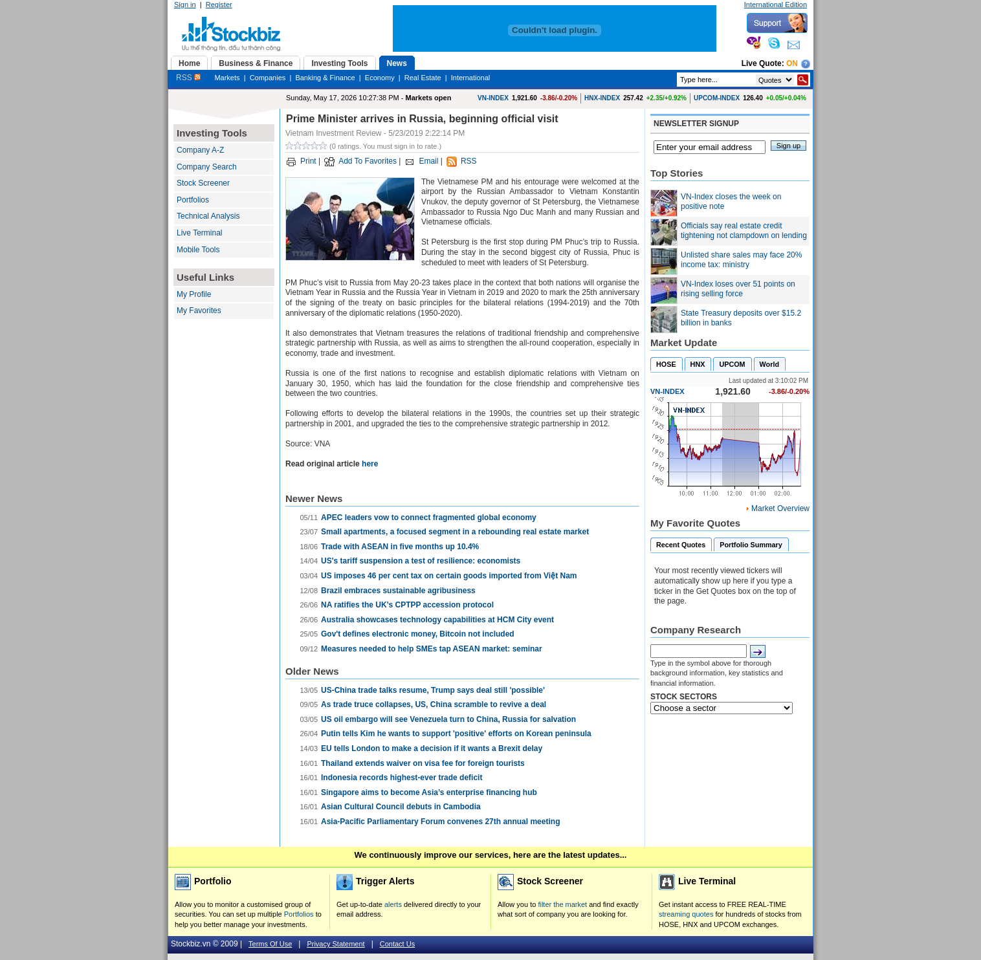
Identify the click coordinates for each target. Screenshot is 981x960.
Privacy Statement (335, 944)
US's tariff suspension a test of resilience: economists (420, 560)
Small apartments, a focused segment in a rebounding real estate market (455, 531)
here (370, 463)
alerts (393, 904)
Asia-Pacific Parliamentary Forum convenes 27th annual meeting (440, 821)
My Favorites (199, 310)
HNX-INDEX (602, 98)
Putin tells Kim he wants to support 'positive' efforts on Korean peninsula (456, 733)
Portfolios (193, 199)
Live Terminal (199, 232)
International (470, 78)
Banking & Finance (325, 78)
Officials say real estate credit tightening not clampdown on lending (744, 231)
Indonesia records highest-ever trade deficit (401, 777)
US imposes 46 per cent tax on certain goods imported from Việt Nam (449, 575)
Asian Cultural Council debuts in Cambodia (401, 806)
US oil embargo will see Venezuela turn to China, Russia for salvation (448, 719)
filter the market (562, 904)
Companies (268, 78)
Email (428, 161)
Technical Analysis (208, 216)
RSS (188, 77)
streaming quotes (686, 914)
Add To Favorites (367, 161)
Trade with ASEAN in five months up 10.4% (400, 546)
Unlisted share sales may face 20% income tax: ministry (741, 260)
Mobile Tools (198, 249)
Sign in (185, 4)
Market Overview (780, 508)
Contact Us (397, 944)
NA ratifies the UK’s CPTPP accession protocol (407, 604)
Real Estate (422, 78)
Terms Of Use (270, 944)
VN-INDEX (493, 98)
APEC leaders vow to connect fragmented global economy (428, 517)
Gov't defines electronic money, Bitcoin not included (417, 633)
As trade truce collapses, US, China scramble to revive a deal (433, 704)
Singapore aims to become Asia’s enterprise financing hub (429, 792)
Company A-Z (200, 150)
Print (308, 161)
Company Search (207, 166)
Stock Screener (203, 183)
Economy (380, 78)
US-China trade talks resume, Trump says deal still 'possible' (433, 690)
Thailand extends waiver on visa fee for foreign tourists (423, 763)
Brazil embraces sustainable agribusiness (398, 590)
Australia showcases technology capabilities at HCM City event (437, 619)
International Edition (775, 4)
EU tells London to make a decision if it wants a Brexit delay (431, 748)
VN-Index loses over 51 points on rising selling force (738, 289)
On (792, 63)
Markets (226, 78)
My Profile (194, 294)
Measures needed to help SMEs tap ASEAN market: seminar (431, 648)
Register (219, 4)
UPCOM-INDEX (717, 98)
